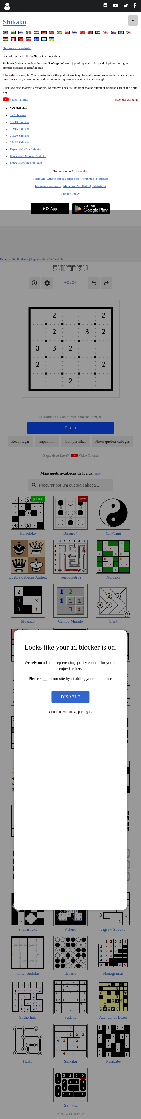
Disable (70, 486)
